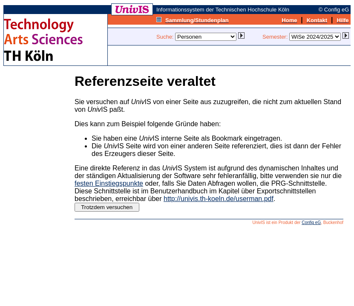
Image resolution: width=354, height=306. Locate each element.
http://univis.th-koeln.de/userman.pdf (218, 198)
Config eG (311, 222)
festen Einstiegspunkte (109, 183)
